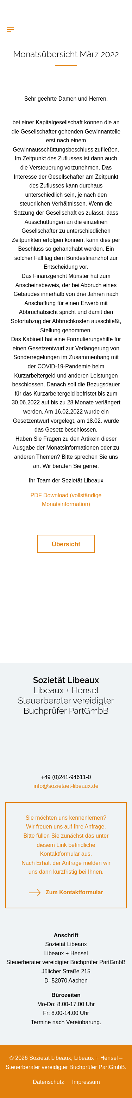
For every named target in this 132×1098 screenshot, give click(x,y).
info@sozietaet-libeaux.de (65, 786)
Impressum (86, 1082)
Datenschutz (48, 1082)
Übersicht (66, 544)
